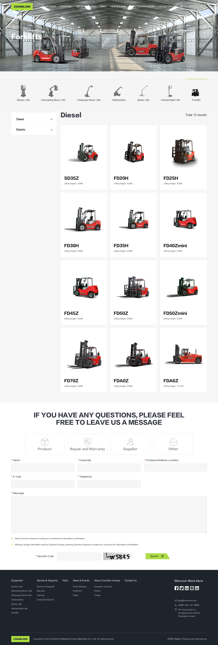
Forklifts (40, 20)
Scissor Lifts (23, 100)
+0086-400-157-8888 (188, 605)
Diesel (20, 119)
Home (53, 6)
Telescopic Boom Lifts (88, 100)
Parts (103, 6)
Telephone (85, 476)
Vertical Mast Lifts (170, 100)
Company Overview (103, 586)
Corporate (84, 460)
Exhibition (77, 591)
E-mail (16, 476)
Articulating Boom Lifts (53, 100)
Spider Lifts (143, 100)
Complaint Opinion (45, 600)
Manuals (41, 591)
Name (15, 460)
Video (75, 595)
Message (17, 493)
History (97, 591)
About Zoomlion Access (142, 6)
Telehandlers (119, 100)
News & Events (118, 6)
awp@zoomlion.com (187, 600)
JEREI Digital (174, 639)
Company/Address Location (161, 460)
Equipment (66, 6)
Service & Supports (86, 6)
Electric (20, 129)
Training (40, 595)
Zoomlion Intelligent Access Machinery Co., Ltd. (72, 639)
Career (97, 595)
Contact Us (164, 6)
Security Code (45, 556)
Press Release (80, 586)
